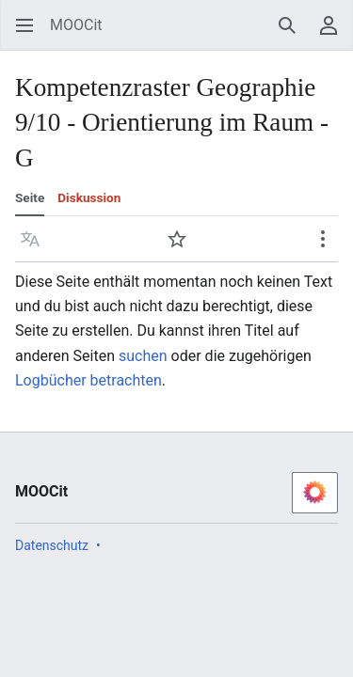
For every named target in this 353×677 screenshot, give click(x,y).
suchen (143, 356)
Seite (29, 197)
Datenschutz (51, 545)
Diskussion (88, 197)
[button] (30, 239)
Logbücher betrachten (88, 380)
